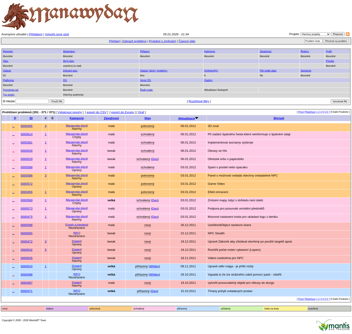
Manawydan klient (77, 125)
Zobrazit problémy (134, 41)
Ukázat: (7, 70)
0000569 (27, 200)
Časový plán (187, 41)
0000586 (27, 175)
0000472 (27, 241)
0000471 (27, 291)
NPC (76, 233)
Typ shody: (9, 94)
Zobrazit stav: (70, 70)
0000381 (27, 142)
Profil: (329, 51)
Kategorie (77, 118)
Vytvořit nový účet (57, 34)
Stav (147, 118)
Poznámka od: (11, 89)
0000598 (27, 225)
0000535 (27, 258)
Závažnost (111, 118)
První (301, 111)
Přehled (114, 41)
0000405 (27, 126)
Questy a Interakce (76, 224)
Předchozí (310, 111)
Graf (141, 112)
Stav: (5, 61)
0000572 (27, 183)
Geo (155, 159)
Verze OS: (145, 80)
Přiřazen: (145, 51)
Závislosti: (306, 70)
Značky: (208, 80)
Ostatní (77, 241)
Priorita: (330, 61)
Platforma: (8, 80)
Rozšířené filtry (199, 101)
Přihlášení (35, 34)
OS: (65, 80)
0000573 (27, 208)
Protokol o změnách (162, 41)
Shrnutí (278, 118)
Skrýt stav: (69, 61)
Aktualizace (186, 118)
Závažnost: (266, 51)
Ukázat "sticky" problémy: (154, 70)
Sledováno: (69, 51)
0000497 (27, 282)
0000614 (27, 134)
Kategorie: (210, 51)
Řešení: (305, 51)
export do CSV (97, 112)
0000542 (27, 249)
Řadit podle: (146, 89)
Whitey (154, 266)
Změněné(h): (211, 70)
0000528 (27, 150)
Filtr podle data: (268, 70)
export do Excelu (122, 112)
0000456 (27, 192)
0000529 (27, 159)
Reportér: (8, 51)
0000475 (27, 216)
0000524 (27, 266)
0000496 (27, 274)
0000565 (27, 233)
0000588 (27, 167)
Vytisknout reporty (70, 112)
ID (31, 118)
